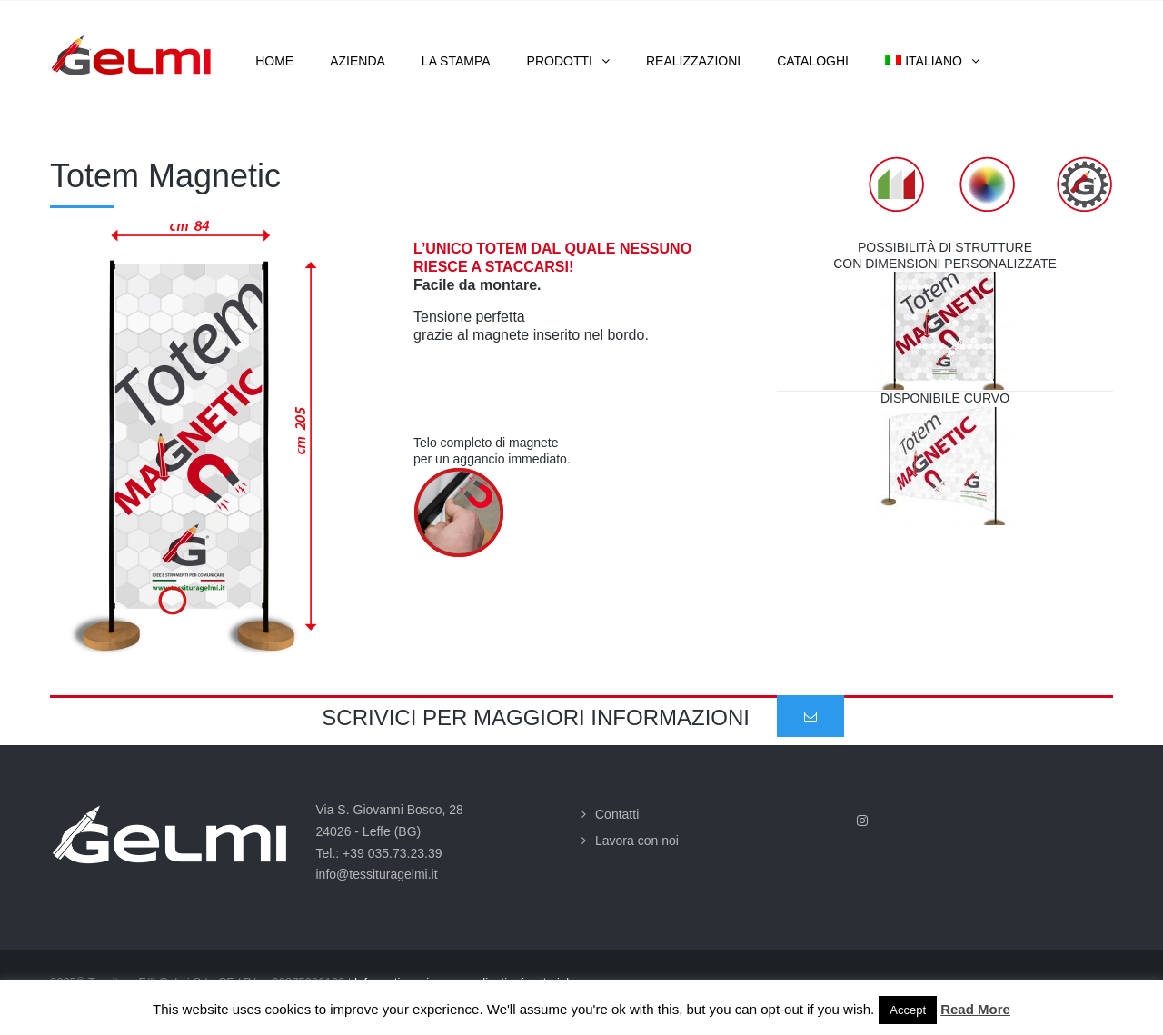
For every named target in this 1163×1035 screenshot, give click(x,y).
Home (274, 61)
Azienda (357, 61)
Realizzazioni (693, 61)
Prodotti (559, 61)
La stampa (456, 61)
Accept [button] (908, 1010)
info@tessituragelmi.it (377, 874)
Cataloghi (813, 61)
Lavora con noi (637, 840)
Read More (975, 1009)
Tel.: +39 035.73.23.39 (379, 853)
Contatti (617, 814)
